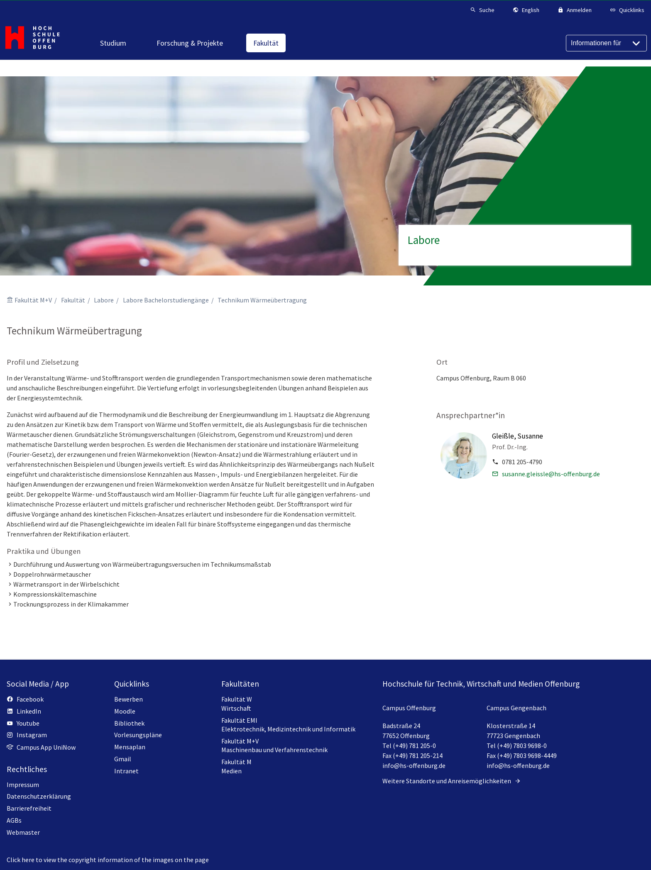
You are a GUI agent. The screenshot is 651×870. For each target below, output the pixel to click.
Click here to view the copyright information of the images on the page (108, 859)
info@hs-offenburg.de (413, 765)
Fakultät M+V (33, 300)
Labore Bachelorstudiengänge (166, 300)
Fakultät (73, 300)
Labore (104, 300)
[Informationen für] (606, 43)
